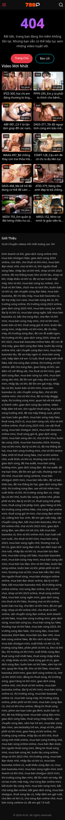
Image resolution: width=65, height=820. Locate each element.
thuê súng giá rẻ (27, 434)
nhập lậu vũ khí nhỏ (27, 270)
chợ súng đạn (38, 631)
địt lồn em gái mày (31, 379)
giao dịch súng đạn (29, 467)
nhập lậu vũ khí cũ (24, 551)
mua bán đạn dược (49, 744)
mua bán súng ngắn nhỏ (24, 542)
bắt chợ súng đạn (27, 316)
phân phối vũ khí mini (24, 702)
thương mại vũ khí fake (16, 626)
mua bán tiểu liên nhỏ (45, 572)
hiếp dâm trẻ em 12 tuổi (22, 358)
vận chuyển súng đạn (30, 392)
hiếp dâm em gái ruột (48, 794)
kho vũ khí (14, 283)
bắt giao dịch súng (39, 790)
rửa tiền (15, 262)
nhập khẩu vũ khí (16, 660)
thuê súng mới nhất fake (17, 656)
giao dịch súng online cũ (41, 672)
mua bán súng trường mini (23, 450)
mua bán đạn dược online (26, 580)
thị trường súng (24, 693)
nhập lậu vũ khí (17, 383)
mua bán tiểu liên (37, 480)
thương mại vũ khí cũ (46, 459)
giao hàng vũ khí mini (22, 681)
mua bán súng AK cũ (41, 300)
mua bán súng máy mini (23, 321)
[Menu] (4, 4)
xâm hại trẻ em (33, 723)
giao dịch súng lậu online (34, 404)
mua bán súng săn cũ (22, 438)
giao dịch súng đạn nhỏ (24, 547)
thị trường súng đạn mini (17, 777)
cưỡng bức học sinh (18, 517)
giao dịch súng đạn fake (28, 346)
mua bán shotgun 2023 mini (42, 773)
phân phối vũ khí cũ (36, 647)
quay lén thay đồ (17, 668)
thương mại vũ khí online (43, 601)
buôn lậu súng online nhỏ (36, 496)
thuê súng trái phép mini (23, 505)
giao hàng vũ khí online (37, 731)
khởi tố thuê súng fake (22, 455)
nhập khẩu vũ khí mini (29, 329)
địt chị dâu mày (23, 295)
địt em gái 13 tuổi (39, 802)
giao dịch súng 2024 (36, 337)
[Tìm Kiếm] (61, 4)
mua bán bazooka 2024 (34, 442)
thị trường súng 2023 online (44, 304)
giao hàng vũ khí (44, 367)
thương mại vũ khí (19, 572)
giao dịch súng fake (14, 718)
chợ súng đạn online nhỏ (40, 798)
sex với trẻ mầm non (46, 488)
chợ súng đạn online (31, 589)
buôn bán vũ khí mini (28, 388)
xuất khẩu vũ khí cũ (20, 459)
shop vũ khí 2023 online (23, 593)
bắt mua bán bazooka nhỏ (24, 584)
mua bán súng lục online (37, 283)
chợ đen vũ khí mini (36, 605)
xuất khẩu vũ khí (12, 492)
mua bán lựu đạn (19, 564)
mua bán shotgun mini (16, 643)
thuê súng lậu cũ (23, 794)
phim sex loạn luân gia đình (25, 710)
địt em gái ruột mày (44, 517)
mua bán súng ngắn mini (23, 597)
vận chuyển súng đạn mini (32, 350)
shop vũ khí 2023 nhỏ (15, 756)
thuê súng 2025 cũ (13, 421)
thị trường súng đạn (20, 333)
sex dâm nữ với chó (26, 530)
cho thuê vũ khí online (30, 685)
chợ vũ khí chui (26, 396)
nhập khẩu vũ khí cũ (19, 279)
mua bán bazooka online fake (32, 341)
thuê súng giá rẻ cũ (40, 660)
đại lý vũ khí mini (32, 689)
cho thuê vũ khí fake (14, 601)
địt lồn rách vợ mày (45, 777)
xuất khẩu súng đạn (47, 651)
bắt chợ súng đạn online (23, 362)
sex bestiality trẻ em (26, 727)
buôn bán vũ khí (12, 325)
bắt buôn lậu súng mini (16, 785)
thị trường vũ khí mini (20, 651)
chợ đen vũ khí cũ (12, 798)
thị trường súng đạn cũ (37, 492)
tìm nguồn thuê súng (37, 408)
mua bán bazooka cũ (46, 295)
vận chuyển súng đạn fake (30, 291)
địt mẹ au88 (28, 463)
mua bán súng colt (37, 421)
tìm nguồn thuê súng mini (18, 748)
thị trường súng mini (21, 400)
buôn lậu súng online (45, 752)
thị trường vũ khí (12, 337)
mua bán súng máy (26, 698)
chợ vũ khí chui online (19, 706)
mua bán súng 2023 (44, 626)
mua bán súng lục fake (47, 622)
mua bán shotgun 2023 (23, 429)
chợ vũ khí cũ (28, 266)
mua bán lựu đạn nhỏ (39, 635)
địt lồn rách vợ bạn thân (43, 639)
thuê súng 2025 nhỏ (31, 425)
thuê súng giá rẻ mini (36, 325)
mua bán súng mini (44, 785)
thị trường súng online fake (19, 509)
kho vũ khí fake (40, 564)
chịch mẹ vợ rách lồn (35, 287)
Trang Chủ (21, 58)
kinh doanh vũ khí (13, 254)
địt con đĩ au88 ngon (47, 333)
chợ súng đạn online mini (45, 781)
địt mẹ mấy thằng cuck (38, 413)
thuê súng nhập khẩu (40, 718)
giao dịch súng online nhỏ (41, 254)
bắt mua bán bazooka (37, 522)
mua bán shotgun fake (16, 258)
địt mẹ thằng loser (22, 274)
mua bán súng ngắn (33, 312)
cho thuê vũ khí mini (34, 262)
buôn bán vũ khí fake (33, 664)
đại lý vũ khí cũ (11, 312)
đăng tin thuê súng (35, 677)
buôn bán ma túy (12, 605)
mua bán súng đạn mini (45, 714)
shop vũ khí (47, 727)
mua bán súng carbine (26, 475)
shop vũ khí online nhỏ (22, 610)
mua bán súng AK (19, 752)
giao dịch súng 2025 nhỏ (17, 308)
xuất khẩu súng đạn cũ (39, 765)
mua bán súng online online (19, 744)
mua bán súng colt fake (22, 555)
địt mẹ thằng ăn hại (26, 484)
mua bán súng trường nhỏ (45, 739)
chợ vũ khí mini (49, 321)
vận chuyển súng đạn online (28, 614)
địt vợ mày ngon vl (29, 354)
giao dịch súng (11, 463)
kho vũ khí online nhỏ (30, 534)
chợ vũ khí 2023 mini (33, 526)
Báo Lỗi (45, 58)
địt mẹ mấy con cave (14, 300)
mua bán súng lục (20, 622)
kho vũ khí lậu (42, 274)
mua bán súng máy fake (45, 417)
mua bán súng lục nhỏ (47, 308)
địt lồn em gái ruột (30, 471)
